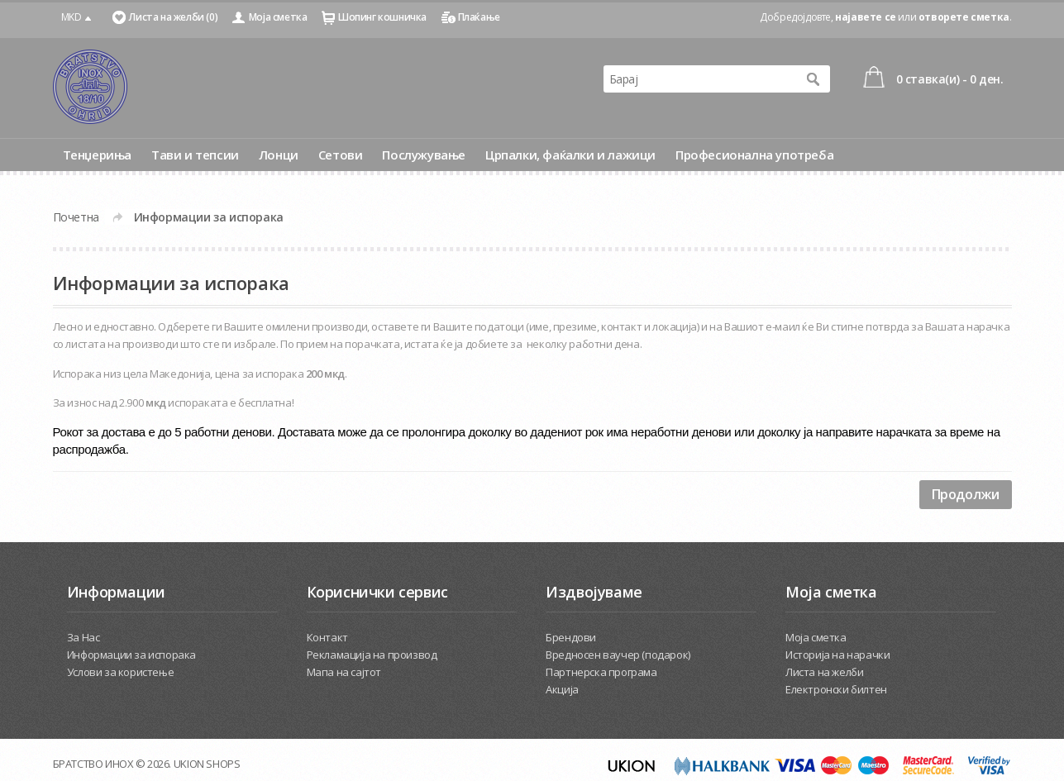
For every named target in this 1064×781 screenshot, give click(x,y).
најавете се (865, 17)
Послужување (423, 154)
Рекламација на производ (372, 654)
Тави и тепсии (195, 154)
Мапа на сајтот (344, 671)
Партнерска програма (601, 671)
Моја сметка (278, 17)
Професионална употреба (754, 154)
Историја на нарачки (837, 654)
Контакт (327, 637)
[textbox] (700, 79)
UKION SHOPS (207, 763)
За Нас (83, 637)
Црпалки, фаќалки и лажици (570, 154)
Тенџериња (97, 154)
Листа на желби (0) (173, 17)
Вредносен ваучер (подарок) (618, 654)
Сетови (340, 154)
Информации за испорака (209, 217)
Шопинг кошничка (382, 17)
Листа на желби (824, 671)
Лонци (278, 154)
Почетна (76, 217)
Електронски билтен (836, 689)
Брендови (571, 637)
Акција (562, 689)
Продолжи (966, 494)
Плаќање (479, 17)
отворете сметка (963, 17)
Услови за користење (120, 671)
